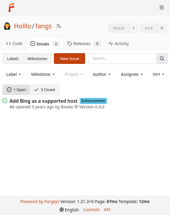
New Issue (69, 58)
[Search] (162, 58)
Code (14, 43)
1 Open (16, 89)
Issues (45, 44)
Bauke (67, 107)
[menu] (159, 74)
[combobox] (14, 74)
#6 (12, 107)
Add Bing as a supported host (44, 101)
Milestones (37, 58)
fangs (43, 26)
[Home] (11, 7)
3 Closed (44, 89)
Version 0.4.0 (89, 107)
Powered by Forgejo (40, 201)
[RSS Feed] (58, 26)
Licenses (91, 209)
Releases (84, 43)
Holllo (22, 26)
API (107, 209)
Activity (118, 43)
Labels (13, 58)
